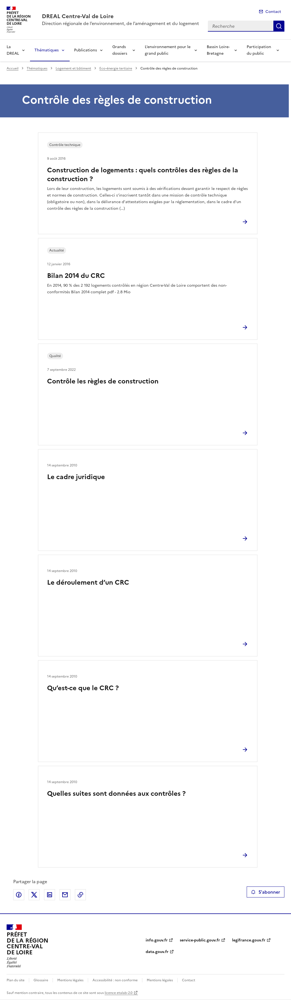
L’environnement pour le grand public (168, 50)
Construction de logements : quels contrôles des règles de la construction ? (142, 174)
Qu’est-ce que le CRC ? (83, 688)
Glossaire (41, 980)
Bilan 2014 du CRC (76, 276)
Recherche (278, 26)
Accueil (12, 68)
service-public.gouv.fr (200, 940)
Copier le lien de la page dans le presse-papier (80, 894)
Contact (273, 12)
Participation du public (259, 50)
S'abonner (265, 892)
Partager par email (64, 894)
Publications (85, 50)
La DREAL (13, 50)
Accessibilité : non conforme (115, 980)
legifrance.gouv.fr (248, 940)
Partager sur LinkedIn (49, 894)
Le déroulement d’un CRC (88, 582)
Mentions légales (70, 980)
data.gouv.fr (157, 952)
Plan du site (16, 980)
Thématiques (46, 50)
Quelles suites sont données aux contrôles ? (116, 794)
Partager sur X (34, 894)
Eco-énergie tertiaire (115, 68)
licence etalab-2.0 (118, 992)
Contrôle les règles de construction (103, 381)
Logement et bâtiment (73, 68)
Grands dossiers (119, 50)
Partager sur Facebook (18, 894)
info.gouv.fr (157, 940)
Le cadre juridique (76, 477)
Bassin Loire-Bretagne (218, 50)
